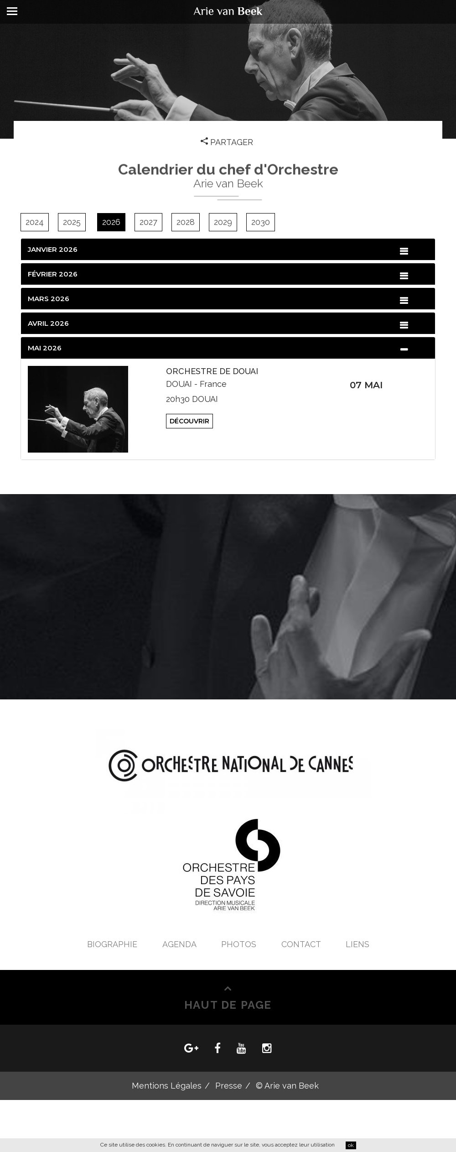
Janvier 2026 (53, 249)
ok (351, 1145)
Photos (240, 944)
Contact (302, 944)
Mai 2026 (45, 348)
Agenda (180, 944)
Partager (228, 142)
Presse (228, 1085)
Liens (357, 944)
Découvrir (189, 421)
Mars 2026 (48, 298)
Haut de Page (228, 1004)
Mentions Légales (167, 1085)
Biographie (113, 944)
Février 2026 (53, 274)
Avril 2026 (48, 323)
